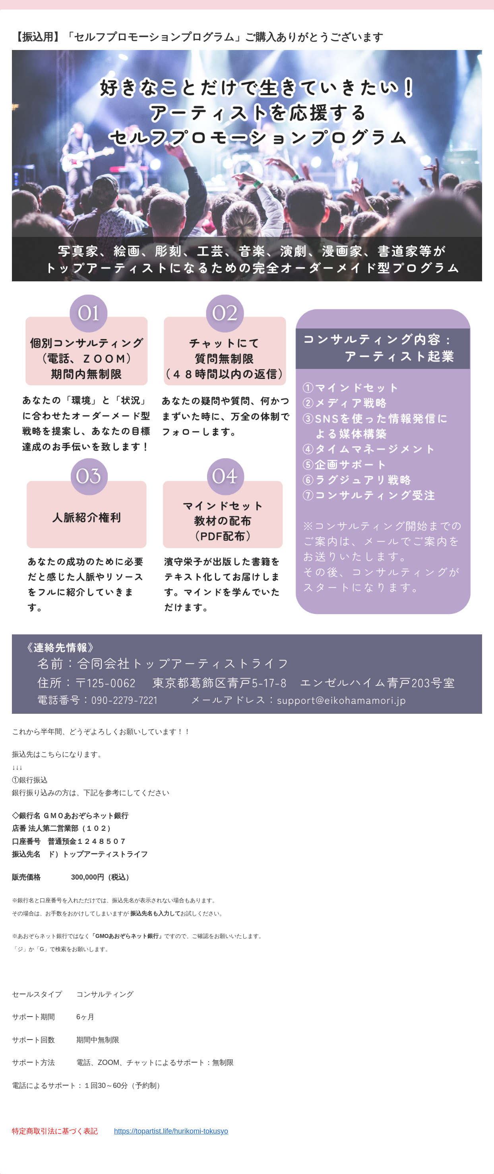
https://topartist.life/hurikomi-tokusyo (171, 1131)
